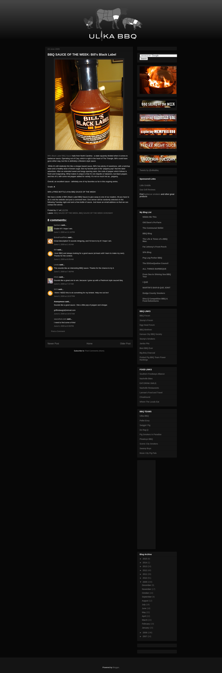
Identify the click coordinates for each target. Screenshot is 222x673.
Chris (56, 277)
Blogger (116, 667)
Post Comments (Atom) (94, 351)
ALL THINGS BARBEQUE (154, 269)
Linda (56, 265)
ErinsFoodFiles (60, 237)
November (147, 589)
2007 (145, 636)
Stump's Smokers (147, 339)
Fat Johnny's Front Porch (154, 247)
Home (90, 343)
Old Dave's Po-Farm (152, 222)
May (144, 612)
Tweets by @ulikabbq (149, 170)
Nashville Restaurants (149, 388)
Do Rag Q (144, 430)
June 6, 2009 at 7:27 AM (64, 284)
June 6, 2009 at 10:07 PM (64, 296)
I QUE (145, 282)
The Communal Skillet (153, 228)
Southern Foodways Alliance (152, 374)
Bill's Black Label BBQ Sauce (59, 156)
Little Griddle (145, 185)
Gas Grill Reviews (147, 190)
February (146, 624)
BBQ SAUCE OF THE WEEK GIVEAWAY (96, 213)
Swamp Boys (145, 448)
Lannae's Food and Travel (151, 392)
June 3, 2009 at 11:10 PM (64, 232)
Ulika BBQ (144, 416)
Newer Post (53, 343)
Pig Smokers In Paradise (150, 434)
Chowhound (145, 397)
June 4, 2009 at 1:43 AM (64, 244)
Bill (55, 250)
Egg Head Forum (147, 325)
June (144, 608)
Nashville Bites (146, 378)
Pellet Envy (145, 420)
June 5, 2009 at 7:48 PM (64, 272)
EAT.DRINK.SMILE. (148, 383)
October (146, 593)
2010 (145, 578)
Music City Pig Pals (148, 453)
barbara (57, 225)
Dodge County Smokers (154, 293)
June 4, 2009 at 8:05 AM (64, 259)
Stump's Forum (146, 320)
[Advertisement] (151, 503)
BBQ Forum (145, 316)
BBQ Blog (147, 233)
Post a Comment (58, 331)
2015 (145, 559)
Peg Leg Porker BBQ (152, 258)
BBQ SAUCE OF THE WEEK (66, 213)
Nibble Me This (150, 217)
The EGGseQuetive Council (155, 263)
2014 (145, 562)
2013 (145, 566)
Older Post (125, 343)
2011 (145, 574)
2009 (145, 582)
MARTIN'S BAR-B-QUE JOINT (156, 288)
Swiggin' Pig (145, 425)
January (146, 628)
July (144, 604)
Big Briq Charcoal (147, 353)
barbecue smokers (152, 194)
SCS (56, 289)
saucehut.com (60, 319)
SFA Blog (147, 252)
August (145, 601)
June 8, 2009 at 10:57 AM (64, 314)
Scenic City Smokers (149, 444)
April (144, 616)
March (145, 620)
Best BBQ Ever (146, 348)
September (147, 597)
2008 (145, 632)
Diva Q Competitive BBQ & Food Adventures (155, 300)
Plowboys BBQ (146, 439)
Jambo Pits (144, 343)
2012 (145, 570)
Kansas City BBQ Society (151, 334)
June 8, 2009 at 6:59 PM (64, 326)
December (147, 585)
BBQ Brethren (146, 330)
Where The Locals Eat (149, 402)
